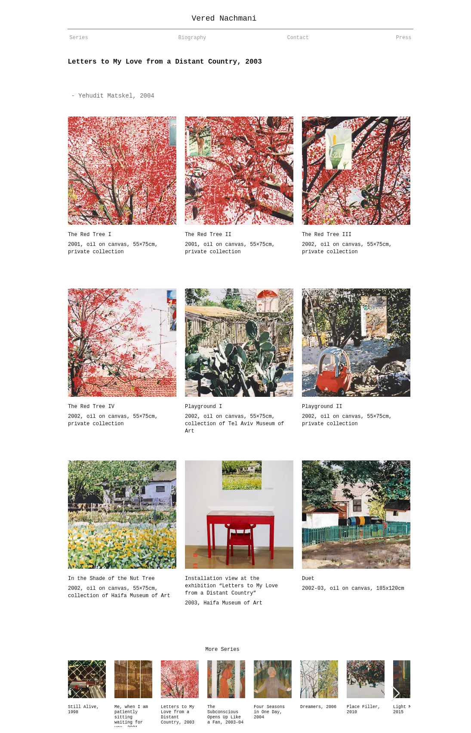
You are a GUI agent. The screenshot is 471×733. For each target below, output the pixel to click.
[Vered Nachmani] (224, 18)
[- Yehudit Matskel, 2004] (147, 96)
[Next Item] (395, 693)
